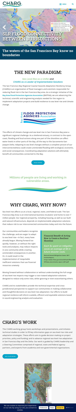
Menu (64, 4)
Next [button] (71, 27)
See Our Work (10, 356)
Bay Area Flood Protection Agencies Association (24, 95)
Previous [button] (4, 27)
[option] (38, 27)
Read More (38, 163)
